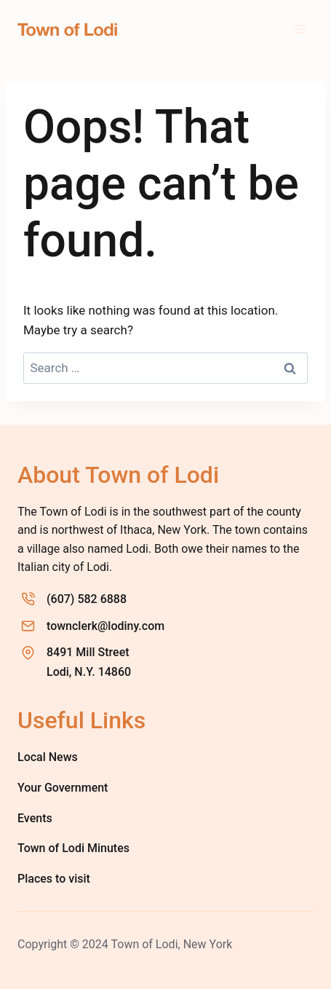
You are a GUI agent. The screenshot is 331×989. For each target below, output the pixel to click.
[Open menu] (300, 28)
